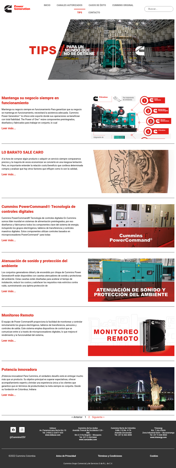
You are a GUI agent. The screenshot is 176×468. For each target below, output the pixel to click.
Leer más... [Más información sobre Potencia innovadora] (9, 395)
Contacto (94, 12)
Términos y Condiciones (110, 456)
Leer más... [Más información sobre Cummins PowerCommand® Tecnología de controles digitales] (9, 240)
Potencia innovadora (19, 369)
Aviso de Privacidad (66, 456)
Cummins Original (122, 5)
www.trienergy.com (158, 437)
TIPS (79, 12)
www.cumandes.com (88, 439)
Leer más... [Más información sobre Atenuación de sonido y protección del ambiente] (9, 291)
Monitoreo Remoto (18, 315)
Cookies (154, 456)
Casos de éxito (97, 5)
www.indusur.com (52, 435)
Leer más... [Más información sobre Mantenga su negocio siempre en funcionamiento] (9, 128)
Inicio (47, 5)
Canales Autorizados (69, 5)
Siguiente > (98, 417)
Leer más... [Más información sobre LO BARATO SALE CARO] (9, 174)
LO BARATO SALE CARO (22, 152)
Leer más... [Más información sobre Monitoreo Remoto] (9, 340)
